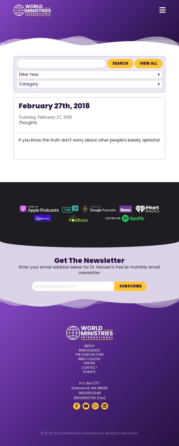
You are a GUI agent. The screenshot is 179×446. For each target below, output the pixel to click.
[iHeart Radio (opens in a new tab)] (147, 208)
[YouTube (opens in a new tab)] (86, 406)
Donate (89, 372)
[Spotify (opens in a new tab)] (125, 218)
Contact (89, 367)
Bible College (89, 359)
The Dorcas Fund (89, 354)
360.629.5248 (89, 392)
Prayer (89, 363)
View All (149, 63)
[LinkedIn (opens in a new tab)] (104, 406)
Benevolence (89, 350)
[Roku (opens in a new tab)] (125, 208)
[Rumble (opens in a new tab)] (95, 406)
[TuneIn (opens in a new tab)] (70, 208)
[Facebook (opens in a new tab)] (76, 406)
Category (28, 84)
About (89, 346)
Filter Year (29, 74)
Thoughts (28, 122)
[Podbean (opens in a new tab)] (78, 218)
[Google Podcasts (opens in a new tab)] (99, 208)
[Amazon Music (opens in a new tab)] (42, 218)
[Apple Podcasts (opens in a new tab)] (39, 208)
